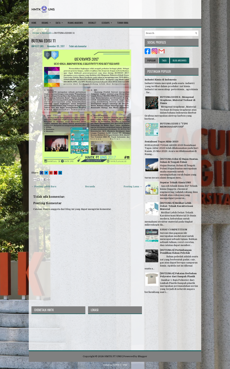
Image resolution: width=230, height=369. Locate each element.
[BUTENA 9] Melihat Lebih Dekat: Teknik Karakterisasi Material (176, 206)
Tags (164, 60)
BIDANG (47, 21)
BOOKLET (92, 22)
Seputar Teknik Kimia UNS (175, 182)
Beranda (90, 186)
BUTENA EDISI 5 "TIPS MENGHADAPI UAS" (174, 125)
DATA (60, 21)
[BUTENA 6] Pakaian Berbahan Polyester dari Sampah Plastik (178, 275)
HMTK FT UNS (113, 356)
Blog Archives (180, 60)
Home (33, 22)
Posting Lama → (133, 186)
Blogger (142, 356)
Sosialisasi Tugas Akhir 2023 (161, 141)
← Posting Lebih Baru (43, 186)
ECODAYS (108, 21)
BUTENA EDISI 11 (43, 40)
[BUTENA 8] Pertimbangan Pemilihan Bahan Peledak (176, 251)
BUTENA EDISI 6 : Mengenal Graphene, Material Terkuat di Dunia (177, 100)
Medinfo (47, 33)
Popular (151, 60)
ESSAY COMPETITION (173, 229)
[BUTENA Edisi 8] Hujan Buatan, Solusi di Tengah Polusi (179, 160)
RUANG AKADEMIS (75, 22)
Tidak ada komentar (78, 46)
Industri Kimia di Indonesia (160, 79)
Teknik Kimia (122, 22)
